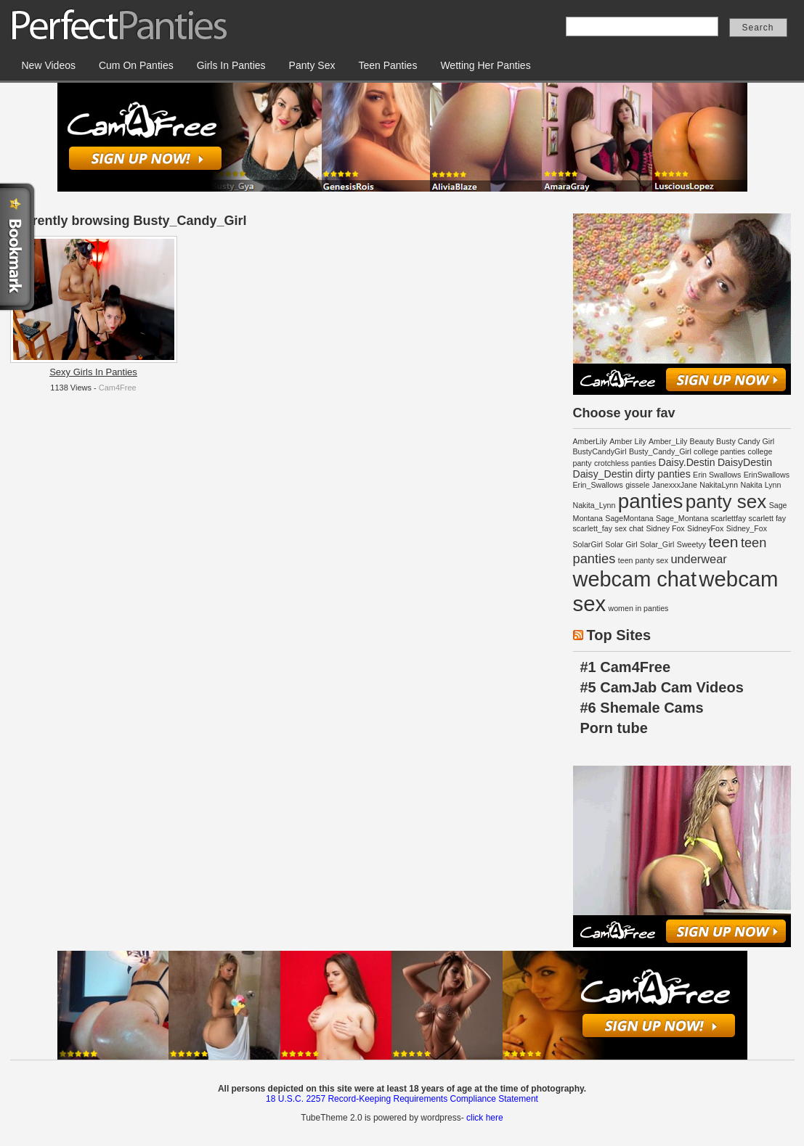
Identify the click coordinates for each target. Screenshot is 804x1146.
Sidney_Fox (746, 528)
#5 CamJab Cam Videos (662, 687)
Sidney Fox (665, 528)
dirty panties (663, 474)
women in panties (638, 608)
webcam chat (635, 579)
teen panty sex (643, 560)
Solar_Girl (657, 544)
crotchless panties (625, 463)
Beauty (702, 441)
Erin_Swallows (598, 484)
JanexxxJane (674, 484)
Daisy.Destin (687, 462)
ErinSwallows (766, 474)
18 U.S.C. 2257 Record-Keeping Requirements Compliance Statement (402, 1099)
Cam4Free (118, 387)
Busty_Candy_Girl (660, 451)
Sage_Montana (682, 518)
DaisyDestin (745, 462)
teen (723, 541)
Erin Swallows (717, 474)
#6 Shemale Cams (642, 708)
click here (484, 1118)
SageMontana (629, 518)
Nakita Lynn (760, 484)
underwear (698, 558)
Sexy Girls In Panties (93, 372)
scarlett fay (768, 518)
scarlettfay (729, 518)
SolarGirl (588, 544)
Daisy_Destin (603, 474)
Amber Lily (627, 441)
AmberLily (590, 441)
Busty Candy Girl (745, 441)
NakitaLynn (718, 484)
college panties (719, 451)
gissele (637, 484)
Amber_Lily (668, 441)
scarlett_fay (593, 528)
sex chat (628, 528)
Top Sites (619, 635)
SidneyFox (705, 528)
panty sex (726, 501)
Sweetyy (691, 544)
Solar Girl (621, 544)
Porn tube (614, 728)
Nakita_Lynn (594, 505)
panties (650, 501)
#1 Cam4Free (625, 667)
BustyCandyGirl (600, 451)
